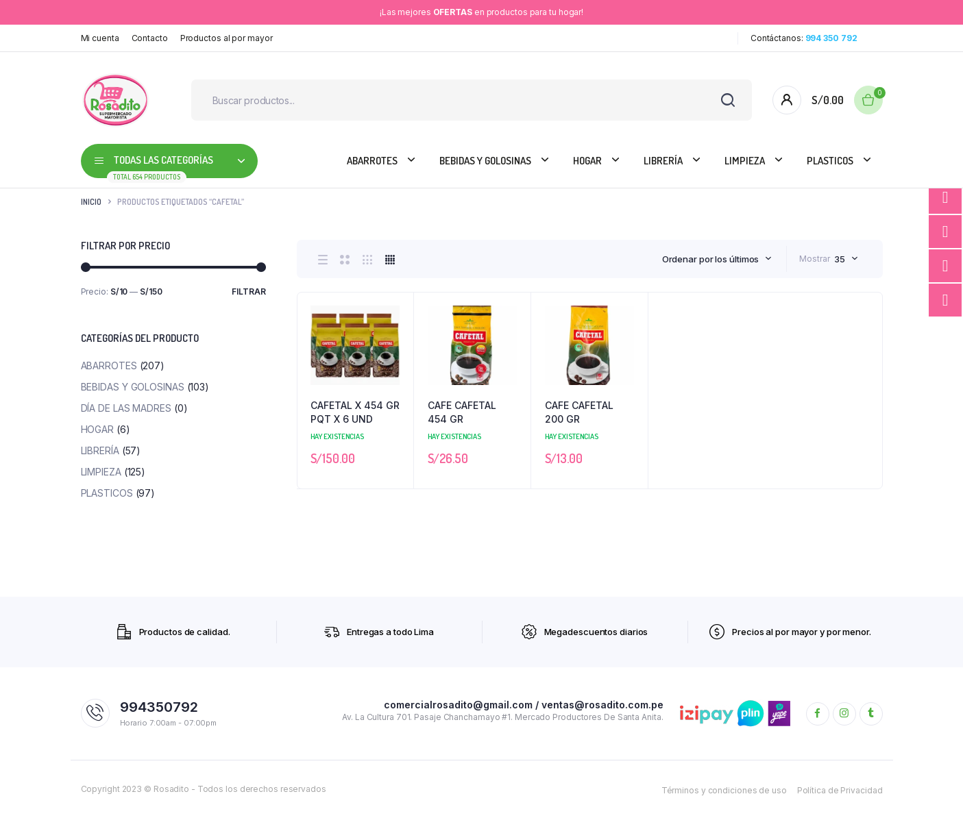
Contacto (150, 38)
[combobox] (717, 259)
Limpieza (744, 160)
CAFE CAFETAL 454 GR (462, 412)
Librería (663, 160)
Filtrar (249, 291)
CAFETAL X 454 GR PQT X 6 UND (355, 412)
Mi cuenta (100, 38)
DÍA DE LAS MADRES (126, 408)
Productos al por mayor (226, 38)
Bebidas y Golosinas (485, 160)
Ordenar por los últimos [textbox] (710, 258)
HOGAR (587, 160)
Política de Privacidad (840, 790)
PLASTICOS (830, 160)
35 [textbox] (839, 258)
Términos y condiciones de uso (724, 790)
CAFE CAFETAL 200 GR (579, 412)
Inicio (91, 202)
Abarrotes (372, 160)
